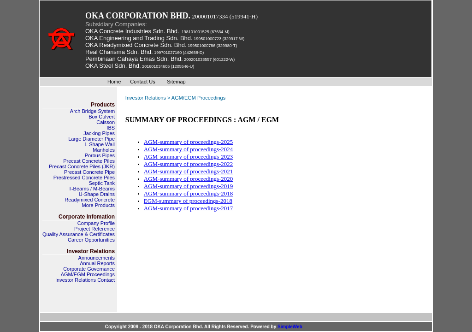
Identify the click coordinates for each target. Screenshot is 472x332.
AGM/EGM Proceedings (88, 274)
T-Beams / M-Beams (92, 188)
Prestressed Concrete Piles (84, 177)
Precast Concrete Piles (89, 161)
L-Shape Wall (99, 144)
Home (114, 81)
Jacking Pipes (99, 133)
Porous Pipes (100, 155)
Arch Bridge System (92, 111)
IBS (110, 127)
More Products (98, 205)
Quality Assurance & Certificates (78, 234)
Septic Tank (101, 183)
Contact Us (142, 81)
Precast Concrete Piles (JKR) (82, 166)
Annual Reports (97, 263)
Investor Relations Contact (85, 280)
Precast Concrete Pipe (89, 172)
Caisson (105, 122)
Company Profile (96, 223)
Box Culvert (101, 116)
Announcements (96, 258)
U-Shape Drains (97, 194)
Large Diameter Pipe (91, 139)
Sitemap (176, 81)
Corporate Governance (89, 269)
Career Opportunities (91, 240)
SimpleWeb (289, 326)
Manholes (104, 150)
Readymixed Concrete (90, 199)
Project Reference (94, 228)
